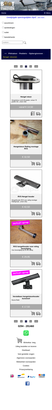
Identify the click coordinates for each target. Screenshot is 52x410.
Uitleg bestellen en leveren (26, 346)
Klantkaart (26, 350)
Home (3, 13)
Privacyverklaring (26, 369)
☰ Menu (47, 13)
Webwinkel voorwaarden (26, 362)
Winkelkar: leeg (26, 342)
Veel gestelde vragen (26, 354)
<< (5, 53)
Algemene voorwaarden (26, 358)
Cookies (26, 366)
